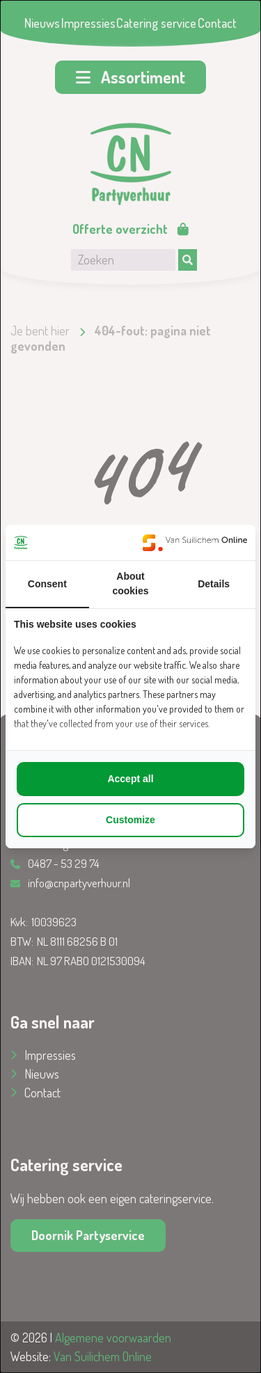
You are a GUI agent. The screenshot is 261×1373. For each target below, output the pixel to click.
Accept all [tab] (130, 778)
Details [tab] (214, 583)
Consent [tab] (47, 583)
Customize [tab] (130, 819)
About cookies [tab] (130, 583)
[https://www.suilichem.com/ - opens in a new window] (195, 542)
